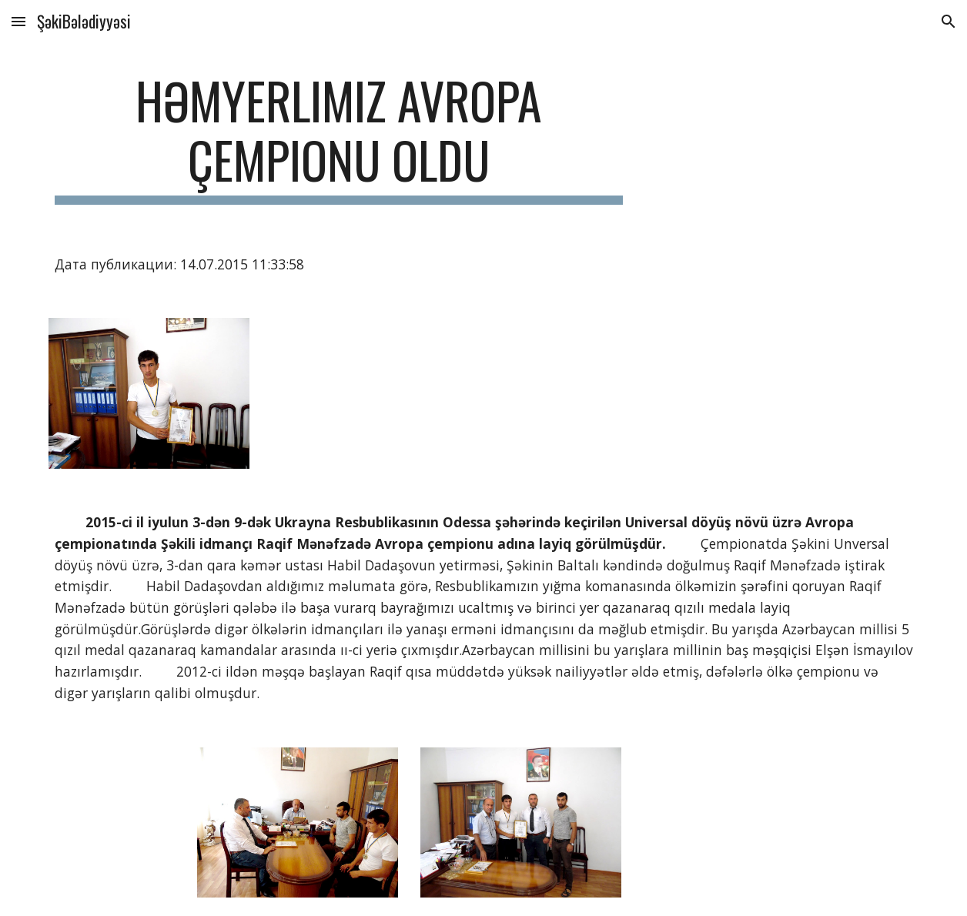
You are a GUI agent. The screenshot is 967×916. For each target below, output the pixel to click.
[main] (339, 138)
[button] (18, 21)
